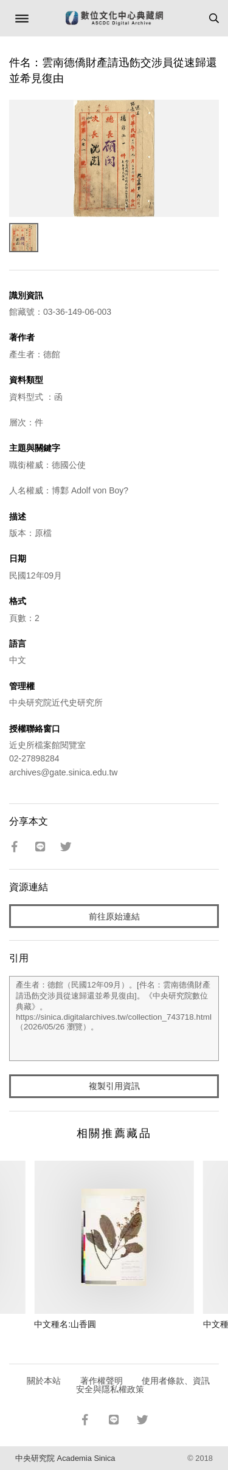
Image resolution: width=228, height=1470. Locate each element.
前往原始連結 (114, 916)
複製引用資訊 (114, 1086)
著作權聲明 (101, 1381)
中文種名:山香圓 (65, 1324)
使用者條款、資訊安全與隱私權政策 (143, 1385)
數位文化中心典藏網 (114, 18)
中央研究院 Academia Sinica (65, 1458)
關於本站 (44, 1381)
